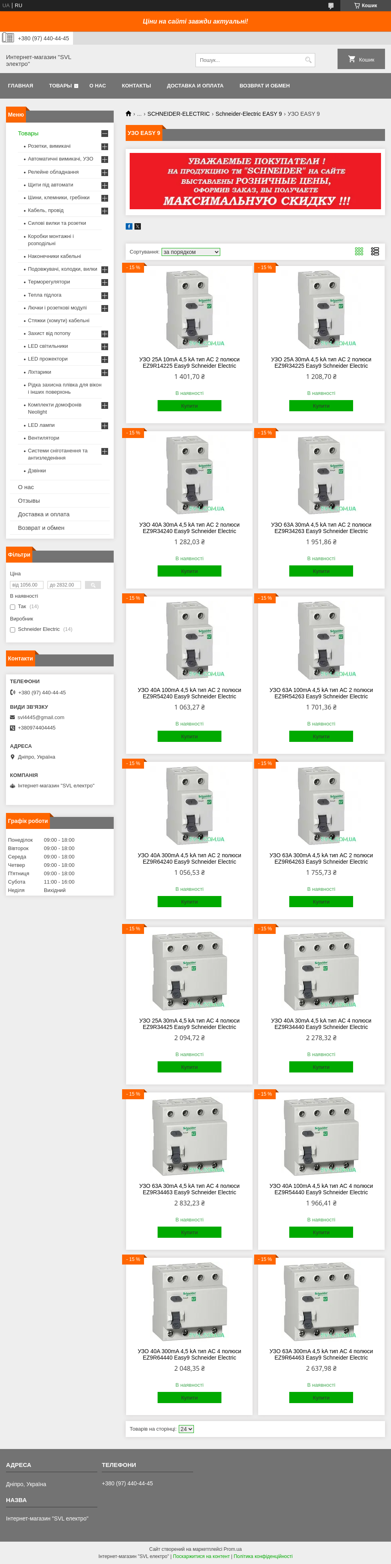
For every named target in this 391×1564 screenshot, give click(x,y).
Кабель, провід (45, 210)
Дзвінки (37, 471)
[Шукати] (308, 60)
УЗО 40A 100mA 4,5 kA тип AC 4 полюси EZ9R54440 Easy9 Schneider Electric (321, 1189)
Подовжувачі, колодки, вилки (62, 269)
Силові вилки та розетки (57, 223)
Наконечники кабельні (54, 256)
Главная (20, 86)
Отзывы (29, 500)
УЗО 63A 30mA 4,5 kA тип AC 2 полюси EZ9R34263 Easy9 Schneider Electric (321, 527)
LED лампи (41, 425)
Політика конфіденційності (263, 1556)
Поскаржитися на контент (201, 1556)
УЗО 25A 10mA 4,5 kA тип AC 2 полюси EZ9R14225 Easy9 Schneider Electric (189, 362)
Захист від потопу (49, 333)
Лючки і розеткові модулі (57, 308)
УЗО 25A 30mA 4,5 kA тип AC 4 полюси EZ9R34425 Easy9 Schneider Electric (189, 1023)
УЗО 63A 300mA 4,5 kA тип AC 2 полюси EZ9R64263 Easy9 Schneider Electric (321, 858)
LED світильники (48, 346)
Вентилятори (43, 438)
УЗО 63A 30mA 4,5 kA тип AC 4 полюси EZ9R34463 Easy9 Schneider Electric (189, 1189)
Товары (60, 86)
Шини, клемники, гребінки (59, 197)
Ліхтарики (39, 372)
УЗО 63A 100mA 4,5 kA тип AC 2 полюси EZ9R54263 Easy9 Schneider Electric (321, 693)
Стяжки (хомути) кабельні (58, 320)
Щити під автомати (50, 185)
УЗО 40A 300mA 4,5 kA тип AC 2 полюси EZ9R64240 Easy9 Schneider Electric (189, 858)
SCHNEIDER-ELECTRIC (179, 114)
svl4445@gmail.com (41, 717)
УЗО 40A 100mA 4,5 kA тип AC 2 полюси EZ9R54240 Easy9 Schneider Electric (189, 693)
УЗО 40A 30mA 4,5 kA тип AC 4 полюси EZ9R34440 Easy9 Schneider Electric (321, 1023)
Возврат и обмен (264, 86)
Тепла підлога (44, 295)
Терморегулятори (49, 282)
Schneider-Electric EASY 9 (248, 114)
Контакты (136, 86)
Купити (189, 406)
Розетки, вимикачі (49, 146)
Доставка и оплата (195, 86)
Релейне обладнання (53, 172)
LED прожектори (48, 359)
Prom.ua (233, 1549)
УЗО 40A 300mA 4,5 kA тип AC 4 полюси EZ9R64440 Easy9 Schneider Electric (189, 1354)
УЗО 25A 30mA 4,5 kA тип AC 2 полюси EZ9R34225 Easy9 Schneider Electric (321, 362)
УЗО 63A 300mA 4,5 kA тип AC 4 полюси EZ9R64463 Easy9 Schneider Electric (321, 1354)
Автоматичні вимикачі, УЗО (60, 159)
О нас (97, 86)
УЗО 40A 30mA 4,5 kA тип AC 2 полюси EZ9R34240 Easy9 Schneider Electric (189, 527)
